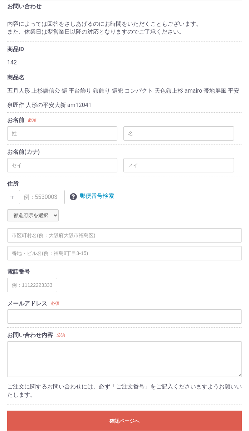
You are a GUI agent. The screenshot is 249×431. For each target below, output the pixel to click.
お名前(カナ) (23, 151)
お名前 (15, 120)
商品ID (15, 49)
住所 (13, 183)
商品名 (15, 77)
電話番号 (18, 271)
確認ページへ (124, 421)
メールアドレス (27, 303)
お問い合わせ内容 (30, 335)
